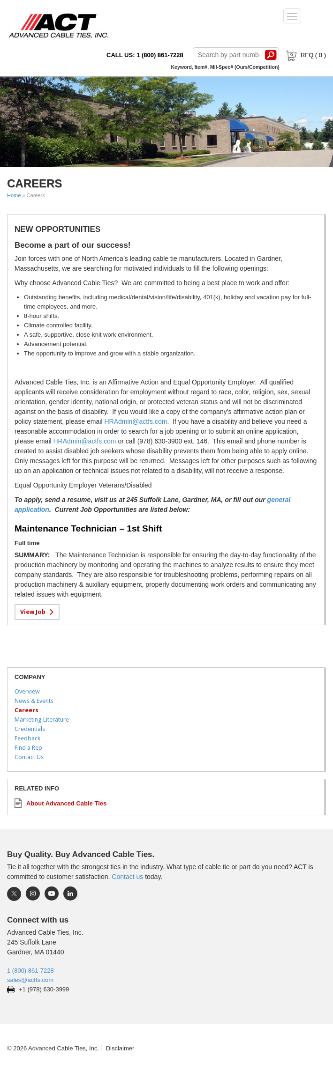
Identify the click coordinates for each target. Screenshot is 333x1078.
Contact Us (29, 757)
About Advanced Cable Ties (66, 803)
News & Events (34, 700)
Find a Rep (28, 747)
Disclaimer (120, 1048)
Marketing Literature (42, 719)
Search (271, 55)
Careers (26, 710)
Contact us (127, 876)
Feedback (27, 738)
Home (14, 195)
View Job (32, 611)
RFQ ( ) (305, 55)
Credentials (30, 728)
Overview (27, 691)
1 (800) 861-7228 (30, 970)
